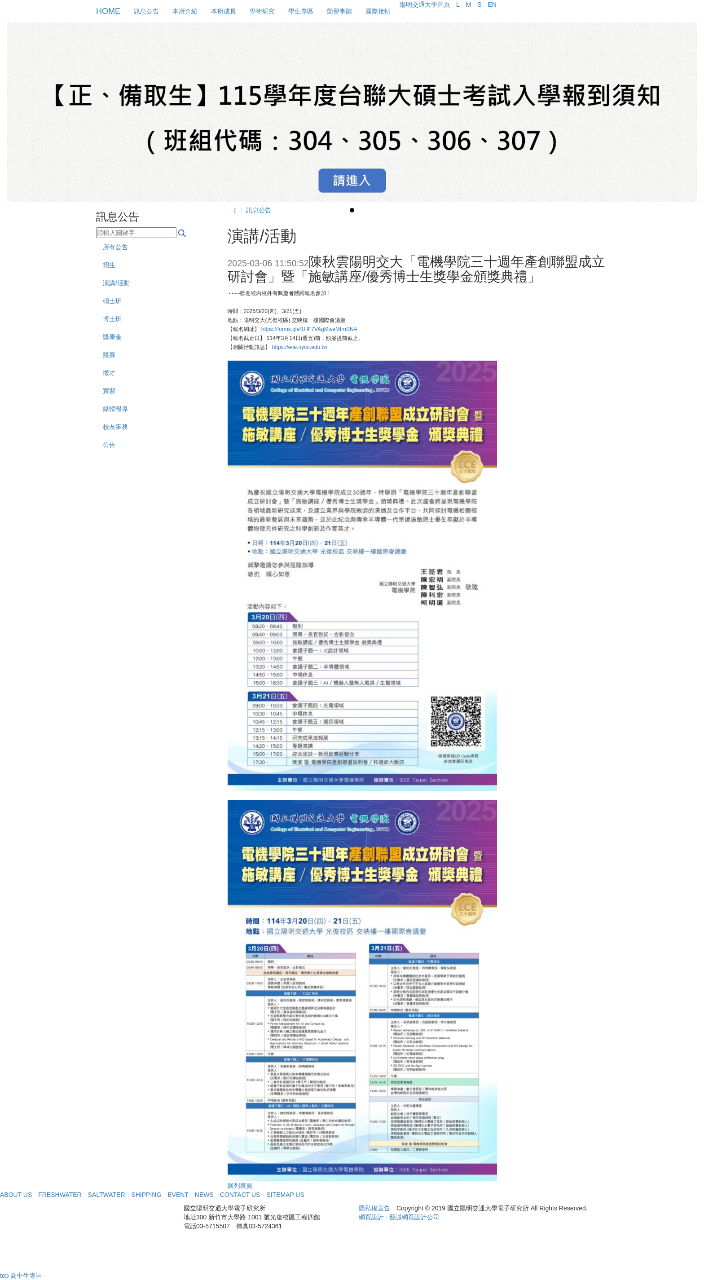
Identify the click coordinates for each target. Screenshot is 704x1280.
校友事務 (115, 426)
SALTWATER (106, 1194)
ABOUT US (16, 1194)
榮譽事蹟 (339, 11)
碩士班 (112, 301)
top (4, 1275)
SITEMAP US (285, 1194)
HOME (108, 11)
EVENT (178, 1194)
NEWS (204, 1194)
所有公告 (115, 247)
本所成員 (223, 11)
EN (492, 4)
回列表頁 (240, 1185)
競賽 (109, 354)
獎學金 (112, 336)
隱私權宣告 (374, 1208)
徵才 (109, 372)
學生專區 (300, 11)
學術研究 (262, 11)
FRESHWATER (59, 1194)
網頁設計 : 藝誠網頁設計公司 (399, 1217)
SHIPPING (146, 1194)
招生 (109, 265)
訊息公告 (146, 11)
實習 (109, 390)
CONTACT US (240, 1194)
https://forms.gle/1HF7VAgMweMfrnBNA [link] (309, 329)
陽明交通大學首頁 (425, 4)
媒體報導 (115, 408)
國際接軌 (378, 11)
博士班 (112, 318)
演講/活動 (116, 283)
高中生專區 (26, 1275)
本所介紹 (185, 11)
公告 (109, 444)
